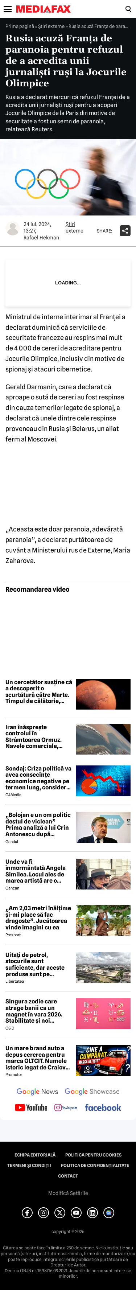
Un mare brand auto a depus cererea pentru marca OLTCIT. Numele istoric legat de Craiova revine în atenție (37, 1058)
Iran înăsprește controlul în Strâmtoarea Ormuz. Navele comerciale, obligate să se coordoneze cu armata (36, 736)
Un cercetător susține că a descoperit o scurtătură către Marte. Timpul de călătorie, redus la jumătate (38, 691)
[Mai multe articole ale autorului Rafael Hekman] (12, 228)
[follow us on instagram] (65, 1108)
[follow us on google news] (37, 1092)
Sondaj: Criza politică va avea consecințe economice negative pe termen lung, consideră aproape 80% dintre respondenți (38, 778)
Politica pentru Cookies (93, 1155)
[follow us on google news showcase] (92, 1092)
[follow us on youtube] (31, 1108)
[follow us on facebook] (103, 1108)
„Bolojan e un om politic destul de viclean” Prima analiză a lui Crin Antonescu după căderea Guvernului (38, 824)
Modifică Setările (68, 1193)
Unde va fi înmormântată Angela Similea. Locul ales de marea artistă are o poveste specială (35, 871)
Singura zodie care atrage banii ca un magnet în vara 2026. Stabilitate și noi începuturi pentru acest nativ (37, 1011)
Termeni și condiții (29, 1165)
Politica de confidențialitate (95, 1165)
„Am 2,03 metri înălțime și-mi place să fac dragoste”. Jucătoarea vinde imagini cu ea (38, 917)
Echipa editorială (35, 1155)
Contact (68, 1176)
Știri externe (51, 26)
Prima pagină (19, 26)
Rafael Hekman (41, 238)
